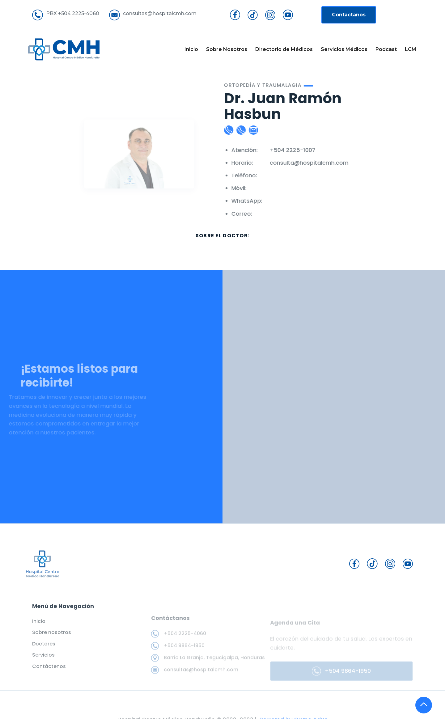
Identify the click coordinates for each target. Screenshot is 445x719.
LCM (410, 49)
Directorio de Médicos (284, 49)
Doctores (43, 648)
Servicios (43, 659)
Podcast (386, 49)
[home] (64, 49)
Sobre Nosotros (226, 49)
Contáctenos (49, 671)
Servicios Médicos (344, 49)
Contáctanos (349, 15)
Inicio (191, 49)
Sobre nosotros (51, 637)
